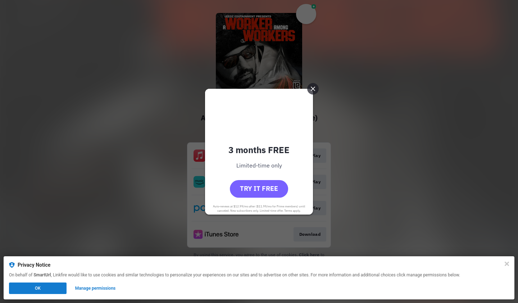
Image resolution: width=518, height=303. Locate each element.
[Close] (507, 264)
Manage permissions (95, 288)
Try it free (259, 188)
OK (38, 288)
